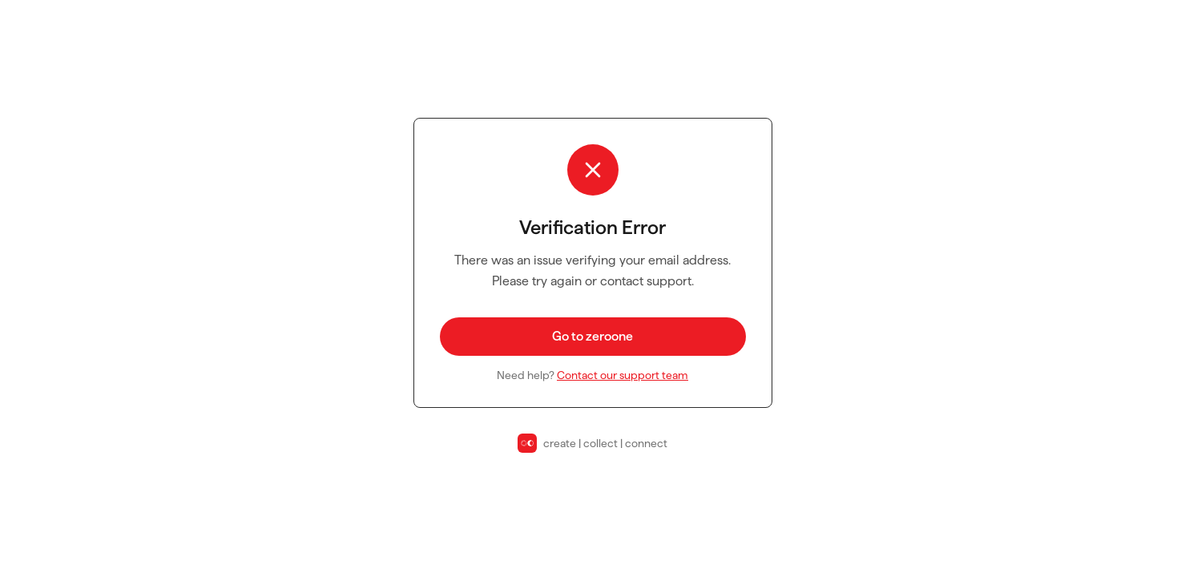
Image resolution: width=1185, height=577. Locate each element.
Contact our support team (622, 375)
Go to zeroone (592, 336)
